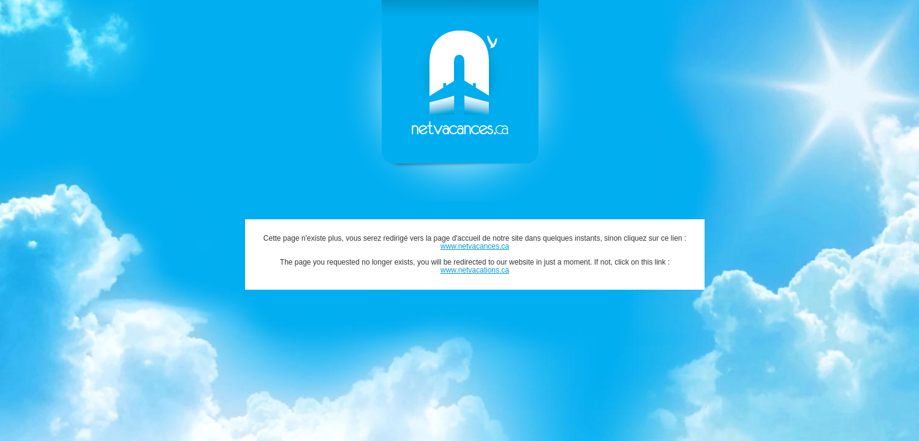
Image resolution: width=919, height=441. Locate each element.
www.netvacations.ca (475, 270)
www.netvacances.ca (475, 246)
